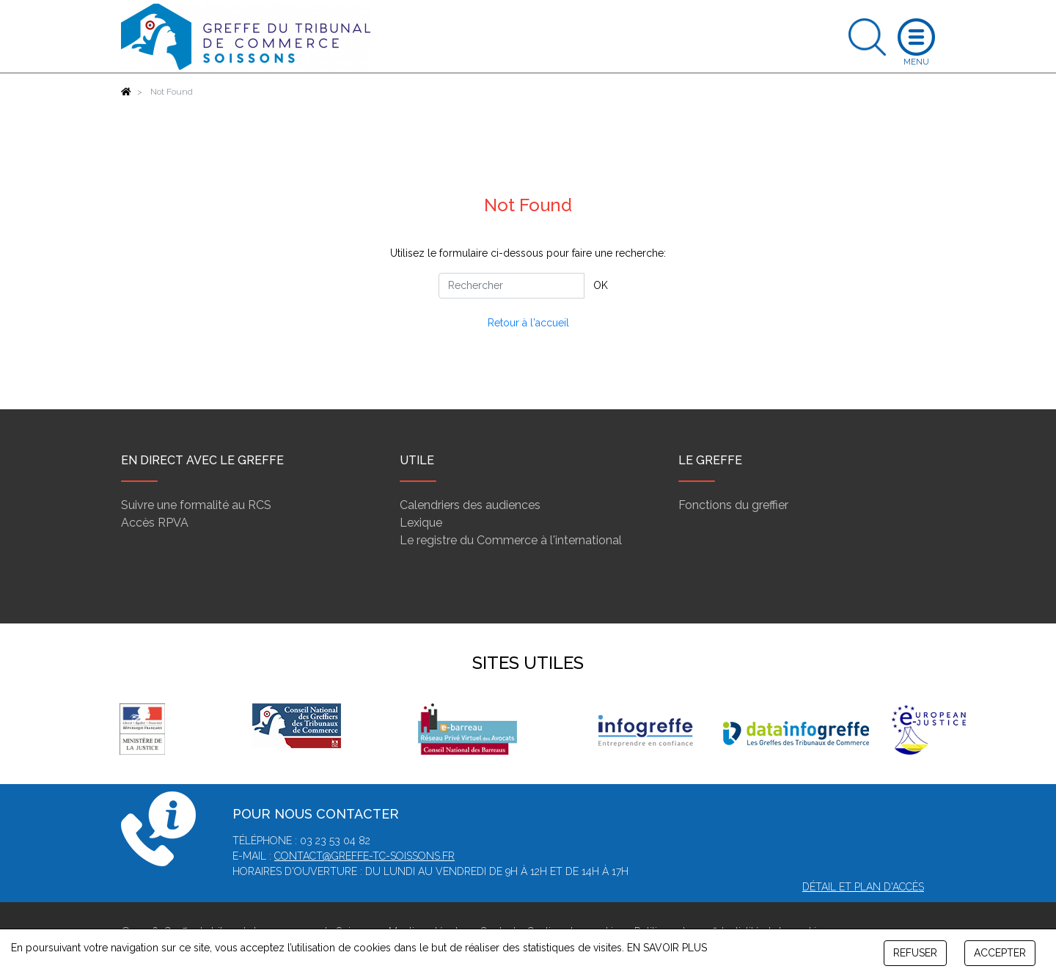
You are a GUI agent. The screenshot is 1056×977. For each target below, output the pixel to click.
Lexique (421, 523)
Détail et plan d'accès (863, 887)
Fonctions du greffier (733, 505)
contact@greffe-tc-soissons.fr (364, 856)
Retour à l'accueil (528, 323)
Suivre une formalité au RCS (196, 505)
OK (600, 285)
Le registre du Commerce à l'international (511, 540)
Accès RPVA (154, 523)
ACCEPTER (1000, 953)
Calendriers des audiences (470, 505)
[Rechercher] (511, 286)
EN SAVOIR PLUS (667, 948)
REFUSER (915, 953)
